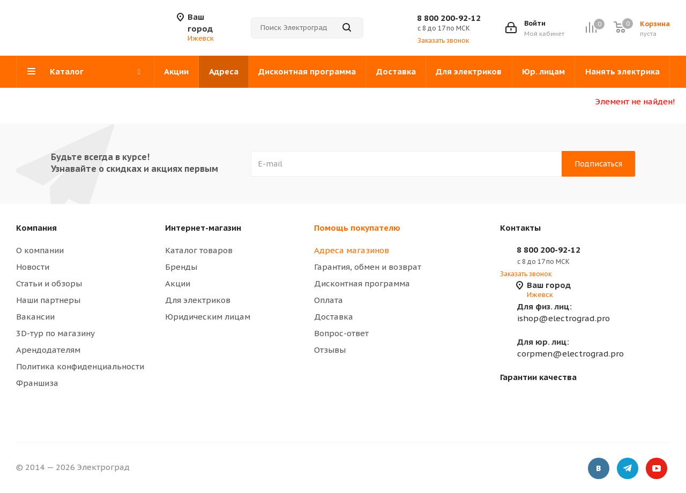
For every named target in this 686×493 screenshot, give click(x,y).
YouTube (656, 469)
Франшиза (37, 383)
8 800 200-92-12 (449, 18)
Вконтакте (598, 469)
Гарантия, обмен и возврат (367, 267)
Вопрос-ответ (341, 333)
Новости (32, 267)
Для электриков (197, 300)
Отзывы (330, 350)
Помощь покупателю (357, 228)
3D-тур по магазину (55, 333)
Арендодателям (48, 350)
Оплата (328, 300)
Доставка (333, 317)
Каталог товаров (199, 250)
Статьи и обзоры (49, 283)
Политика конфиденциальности (80, 366)
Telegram (627, 469)
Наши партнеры (48, 300)
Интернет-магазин (203, 228)
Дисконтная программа (362, 283)
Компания (36, 228)
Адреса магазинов (351, 250)
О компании (40, 250)
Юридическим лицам (207, 317)
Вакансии (35, 317)
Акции (177, 283)
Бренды (181, 267)
